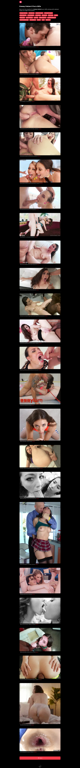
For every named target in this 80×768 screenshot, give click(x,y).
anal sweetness (24, 19)
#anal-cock (28, 343)
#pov (26, 441)
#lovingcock (34, 264)
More (37, 46)
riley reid (22, 17)
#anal (21, 101)
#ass (21, 405)
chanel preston (48, 13)
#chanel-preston (27, 128)
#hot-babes (33, 624)
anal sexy (38, 15)
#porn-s (25, 237)
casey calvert (23, 13)
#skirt (26, 564)
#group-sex (31, 316)
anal (43, 19)
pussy (56, 15)
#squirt (30, 101)
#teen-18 (27, 624)
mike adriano (42, 17)
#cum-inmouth (35, 369)
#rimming (29, 405)
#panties (22, 564)
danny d (48, 19)
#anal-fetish (28, 679)
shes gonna (23, 15)
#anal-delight (35, 74)
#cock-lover (28, 209)
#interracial (32, 652)
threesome (33, 19)
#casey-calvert (36, 183)
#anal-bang (23, 343)
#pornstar (28, 264)
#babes (22, 594)
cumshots (31, 13)
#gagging (33, 209)
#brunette (22, 289)
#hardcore (22, 264)
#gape (24, 752)
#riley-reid (26, 46)
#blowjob (22, 441)
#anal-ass (29, 468)
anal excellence (52, 17)
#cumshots (29, 183)
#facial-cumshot (24, 316)
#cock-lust (22, 209)
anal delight (31, 15)
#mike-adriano (32, 46)
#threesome (26, 156)
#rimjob (24, 405)
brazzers (44, 15)
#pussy (22, 46)
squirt (38, 19)
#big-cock (25, 101)
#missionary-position (39, 316)
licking (36, 17)
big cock (50, 15)
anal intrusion (39, 13)
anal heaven (29, 17)
